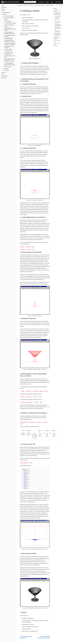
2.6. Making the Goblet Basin (57, 31)
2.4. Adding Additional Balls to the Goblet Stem (58, 24)
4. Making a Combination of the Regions (57, 38)
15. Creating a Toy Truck (9, 61)
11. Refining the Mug (8, 51)
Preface (5, 19)
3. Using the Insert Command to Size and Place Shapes (10, 29)
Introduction (41, 2)
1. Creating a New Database (57, 11)
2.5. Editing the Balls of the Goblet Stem (58, 28)
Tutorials (4, 14)
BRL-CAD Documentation (10, 1)
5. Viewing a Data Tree (57, 41)
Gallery (47, 2)
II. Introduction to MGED (8, 17)
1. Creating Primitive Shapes (10, 23)
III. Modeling (5, 68)
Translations (58, 2)
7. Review (55, 45)
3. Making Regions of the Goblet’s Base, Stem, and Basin (58, 34)
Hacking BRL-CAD (6, 12)
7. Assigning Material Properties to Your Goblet (44, 637)
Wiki (52, 2)
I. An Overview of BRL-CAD (8, 16)
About (3, 5)
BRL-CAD (21, 5)
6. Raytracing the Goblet (57, 44)
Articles (3, 72)
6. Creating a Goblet (8, 38)
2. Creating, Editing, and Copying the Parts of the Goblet (57, 13)
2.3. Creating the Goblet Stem (58, 22)
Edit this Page (59, 5)
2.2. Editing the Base (57, 19)
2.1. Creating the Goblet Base (58, 17)
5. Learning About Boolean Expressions (26, 637)
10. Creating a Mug (8, 49)
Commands (7, 66)
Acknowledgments (8, 21)
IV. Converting (6, 70)
